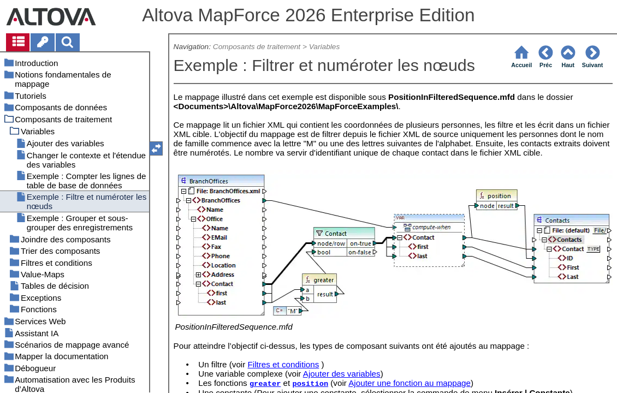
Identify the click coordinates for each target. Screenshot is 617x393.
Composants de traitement (256, 47)
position (310, 384)
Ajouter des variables (342, 373)
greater (265, 384)
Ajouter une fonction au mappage (409, 383)
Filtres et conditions (283, 364)
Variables (324, 47)
